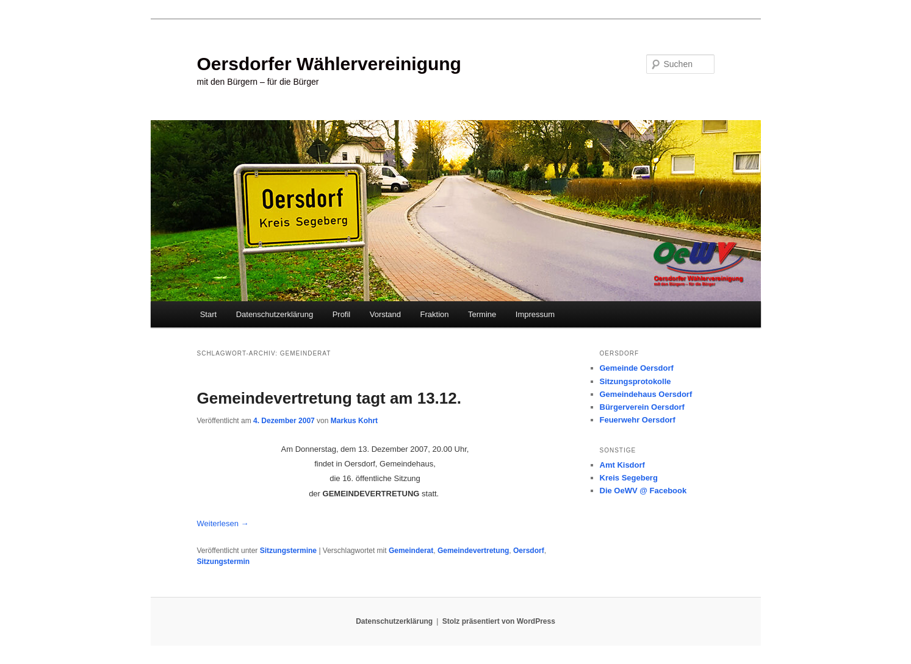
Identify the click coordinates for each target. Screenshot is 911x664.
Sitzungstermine (288, 550)
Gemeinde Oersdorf (637, 368)
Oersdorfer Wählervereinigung (329, 64)
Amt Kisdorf (622, 464)
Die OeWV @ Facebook (643, 490)
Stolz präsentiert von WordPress (498, 621)
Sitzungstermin (223, 561)
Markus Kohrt (354, 420)
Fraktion (434, 314)
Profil (342, 314)
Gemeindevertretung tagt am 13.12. (329, 398)
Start (208, 314)
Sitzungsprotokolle (635, 381)
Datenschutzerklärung (274, 314)
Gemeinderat (411, 550)
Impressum (535, 314)
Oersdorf (528, 550)
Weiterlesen (223, 523)
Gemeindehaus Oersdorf (646, 394)
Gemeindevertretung (473, 550)
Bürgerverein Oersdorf (642, 407)
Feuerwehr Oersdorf (637, 419)
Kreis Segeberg (629, 477)
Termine (482, 314)
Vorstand (385, 314)
